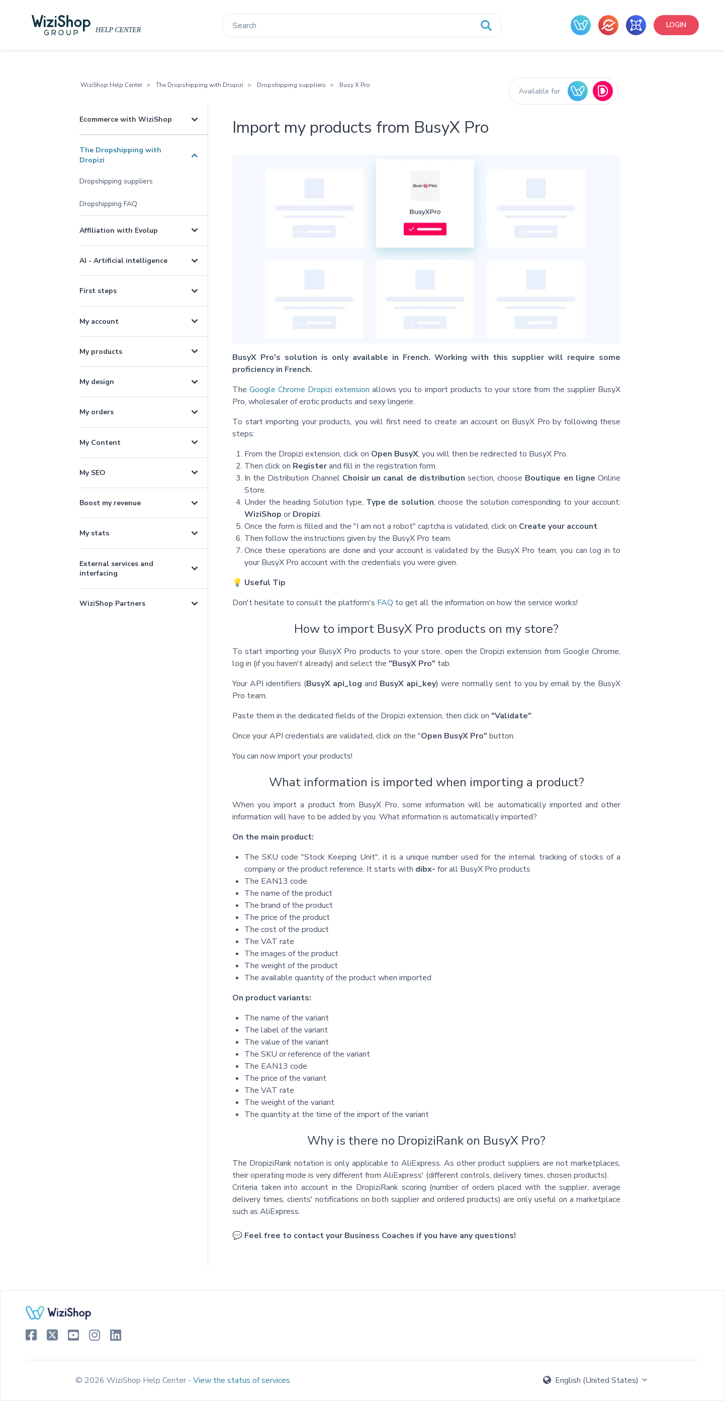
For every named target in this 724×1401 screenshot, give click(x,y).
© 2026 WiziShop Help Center (131, 1380)
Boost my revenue (110, 503)
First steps (98, 291)
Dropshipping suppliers (291, 85)
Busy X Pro (354, 85)
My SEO (92, 473)
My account (99, 321)
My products (100, 351)
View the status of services (241, 1380)
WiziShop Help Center (111, 85)
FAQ (385, 602)
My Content (100, 442)
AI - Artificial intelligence (123, 260)
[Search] (362, 26)
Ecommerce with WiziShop (125, 119)
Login (676, 25)
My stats (94, 533)
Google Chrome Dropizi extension (309, 389)
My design (96, 382)
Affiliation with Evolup (118, 230)
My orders (96, 412)
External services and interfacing (116, 568)
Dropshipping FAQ (108, 204)
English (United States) (596, 1380)
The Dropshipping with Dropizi (199, 85)
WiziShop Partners (112, 603)
